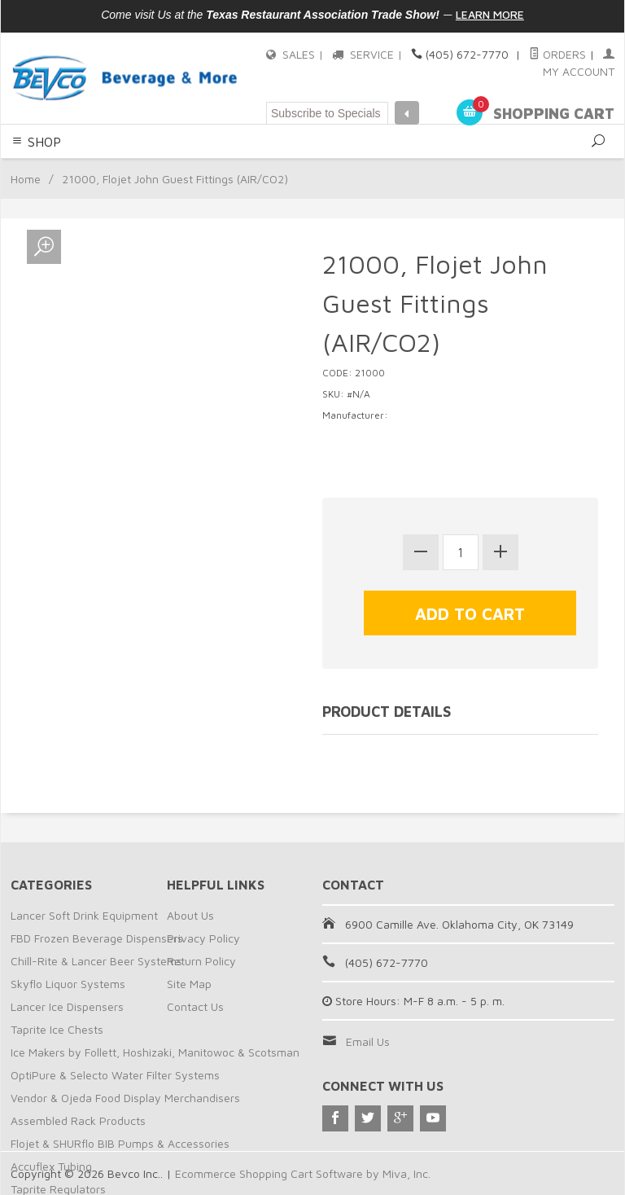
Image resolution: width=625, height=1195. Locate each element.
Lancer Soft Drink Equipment (84, 915)
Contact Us (195, 1006)
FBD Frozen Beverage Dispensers (97, 938)
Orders (557, 54)
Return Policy (201, 961)
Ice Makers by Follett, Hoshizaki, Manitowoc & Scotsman (155, 1052)
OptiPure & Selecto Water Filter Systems (115, 1075)
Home (26, 179)
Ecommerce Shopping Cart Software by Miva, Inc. (303, 1173)
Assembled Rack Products (78, 1120)
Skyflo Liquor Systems (68, 984)
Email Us (368, 1041)
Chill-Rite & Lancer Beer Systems (96, 961)
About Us (190, 915)
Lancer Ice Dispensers (67, 1006)
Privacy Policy (203, 938)
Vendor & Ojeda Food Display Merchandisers (125, 1098)
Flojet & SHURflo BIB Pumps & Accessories (120, 1143)
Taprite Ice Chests (57, 1029)
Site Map (189, 984)
